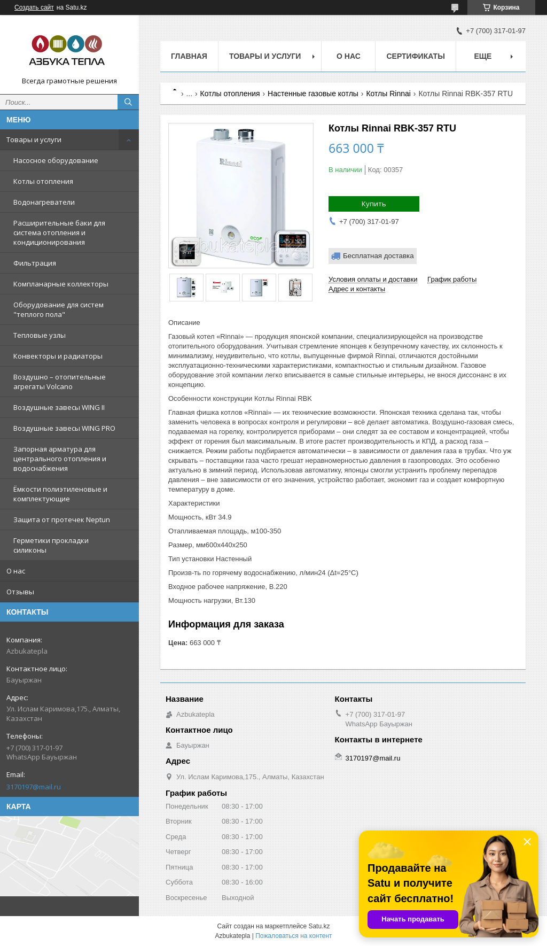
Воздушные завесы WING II (59, 407)
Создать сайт (34, 7)
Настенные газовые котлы (313, 93)
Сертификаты (415, 56)
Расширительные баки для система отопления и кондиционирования (59, 232)
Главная (189, 56)
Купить (374, 203)
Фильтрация (34, 263)
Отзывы (20, 591)
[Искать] (128, 102)
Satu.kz (319, 926)
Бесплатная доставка (378, 256)
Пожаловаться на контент (293, 936)
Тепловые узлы (39, 335)
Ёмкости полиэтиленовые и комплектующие (60, 493)
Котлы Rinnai (388, 93)
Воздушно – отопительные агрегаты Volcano (59, 381)
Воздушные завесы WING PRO (64, 428)
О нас (15, 571)
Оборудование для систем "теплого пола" (58, 309)
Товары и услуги (33, 139)
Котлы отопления (43, 181)
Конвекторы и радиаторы (58, 356)
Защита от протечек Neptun (61, 519)
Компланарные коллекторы (60, 284)
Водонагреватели (44, 202)
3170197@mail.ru (33, 787)
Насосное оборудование (55, 160)
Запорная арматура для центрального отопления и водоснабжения (59, 458)
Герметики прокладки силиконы (51, 545)
